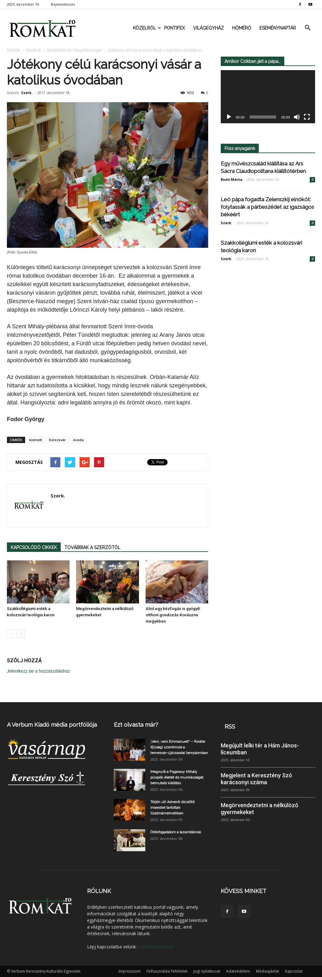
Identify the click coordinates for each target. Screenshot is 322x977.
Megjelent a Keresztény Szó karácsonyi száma (256, 778)
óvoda (78, 439)
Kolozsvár (57, 439)
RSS (230, 726)
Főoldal (13, 50)
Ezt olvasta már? (136, 724)
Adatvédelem (238, 971)
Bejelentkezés (63, 4)
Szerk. (26, 92)
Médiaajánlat (267, 971)
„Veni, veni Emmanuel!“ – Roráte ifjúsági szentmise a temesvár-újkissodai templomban (179, 747)
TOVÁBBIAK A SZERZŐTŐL (92, 547)
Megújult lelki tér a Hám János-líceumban (260, 749)
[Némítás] (297, 117)
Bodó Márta (231, 179)
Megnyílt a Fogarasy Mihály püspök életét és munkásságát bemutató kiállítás (176, 777)
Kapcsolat (294, 971)
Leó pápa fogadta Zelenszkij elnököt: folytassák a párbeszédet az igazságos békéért (267, 207)
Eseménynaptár (277, 28)
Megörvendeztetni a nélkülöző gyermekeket (259, 808)
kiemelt (35, 439)
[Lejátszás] (229, 117)
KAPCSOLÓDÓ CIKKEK (34, 547)
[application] (268, 97)
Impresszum (130, 971)
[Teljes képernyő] (307, 117)
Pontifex (174, 28)
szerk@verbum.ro (156, 947)
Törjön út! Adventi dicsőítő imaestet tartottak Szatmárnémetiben (172, 807)
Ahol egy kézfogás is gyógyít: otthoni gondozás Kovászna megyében (173, 615)
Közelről (146, 28)
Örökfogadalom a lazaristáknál (175, 832)
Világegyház (208, 28)
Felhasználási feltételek (167, 971)
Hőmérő (241, 28)
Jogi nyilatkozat (206, 971)
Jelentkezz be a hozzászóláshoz (38, 671)
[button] (307, 28)
